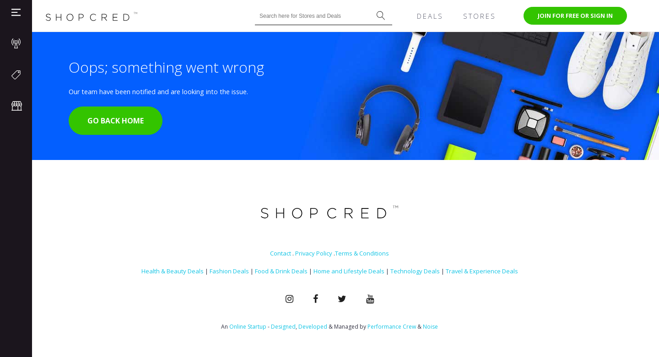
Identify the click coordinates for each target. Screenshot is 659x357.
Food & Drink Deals (281, 271)
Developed (312, 326)
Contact (280, 253)
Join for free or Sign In (575, 15)
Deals (430, 16)
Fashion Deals (229, 271)
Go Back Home (115, 121)
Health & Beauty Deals (172, 271)
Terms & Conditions (362, 253)
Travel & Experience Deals (482, 271)
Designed (283, 326)
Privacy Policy (313, 253)
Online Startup (247, 326)
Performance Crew (391, 326)
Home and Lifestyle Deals (348, 271)
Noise (430, 326)
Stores (479, 16)
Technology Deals (415, 271)
